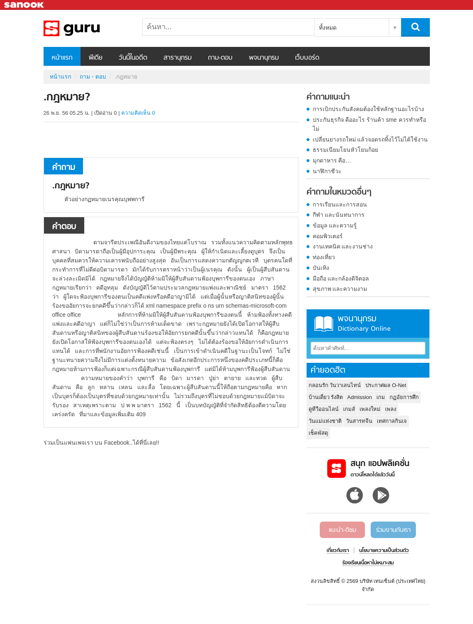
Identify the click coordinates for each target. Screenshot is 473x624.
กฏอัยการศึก (404, 397)
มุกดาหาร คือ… (332, 160)
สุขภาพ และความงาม (340, 288)
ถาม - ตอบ (93, 76)
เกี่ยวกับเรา (338, 551)
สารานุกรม (178, 58)
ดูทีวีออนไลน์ (324, 409)
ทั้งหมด (328, 27)
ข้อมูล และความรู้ (335, 225)
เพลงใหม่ (370, 409)
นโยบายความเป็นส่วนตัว (384, 551)
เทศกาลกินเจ (392, 421)
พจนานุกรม (264, 58)
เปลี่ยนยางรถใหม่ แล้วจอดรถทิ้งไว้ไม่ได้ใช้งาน (370, 139)
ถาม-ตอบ (220, 58)
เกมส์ (349, 409)
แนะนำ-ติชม (342, 530)
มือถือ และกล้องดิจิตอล (341, 278)
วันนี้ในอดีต (133, 58)
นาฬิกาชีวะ (327, 171)
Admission (359, 397)
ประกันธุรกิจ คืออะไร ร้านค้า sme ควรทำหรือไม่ (369, 124)
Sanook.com (24, 5)
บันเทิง (321, 267)
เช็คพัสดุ (318, 433)
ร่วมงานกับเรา (393, 530)
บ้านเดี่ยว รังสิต (326, 397)
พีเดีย (95, 58)
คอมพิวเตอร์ (328, 236)
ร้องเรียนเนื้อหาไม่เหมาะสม (368, 563)
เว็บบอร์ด (307, 58)
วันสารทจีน (359, 421)
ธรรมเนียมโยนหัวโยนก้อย (345, 149)
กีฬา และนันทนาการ (339, 214)
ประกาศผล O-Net (385, 385)
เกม (380, 397)
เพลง (390, 409)
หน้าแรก (62, 58)
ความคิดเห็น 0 (138, 113)
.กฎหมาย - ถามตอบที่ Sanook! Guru (87, 28)
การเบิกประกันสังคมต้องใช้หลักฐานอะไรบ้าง (368, 109)
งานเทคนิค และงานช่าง (343, 246)
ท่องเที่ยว (324, 257)
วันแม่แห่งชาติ (325, 421)
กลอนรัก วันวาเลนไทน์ (335, 385)
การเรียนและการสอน (340, 204)
